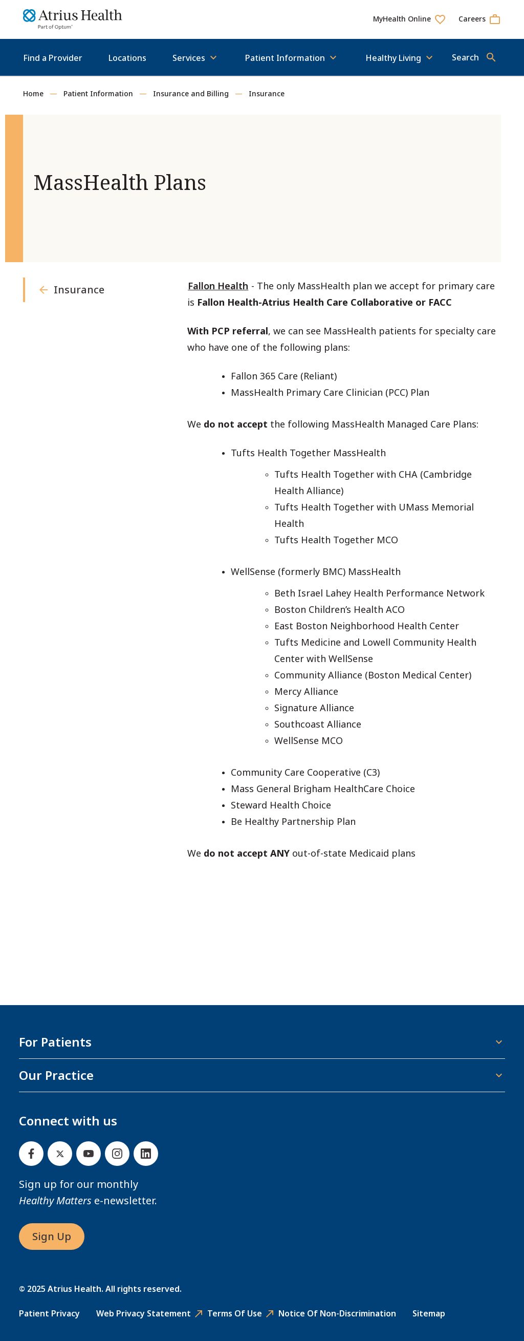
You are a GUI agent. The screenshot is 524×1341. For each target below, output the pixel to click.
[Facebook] (31, 1153)
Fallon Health (218, 286)
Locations (127, 57)
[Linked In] (146, 1153)
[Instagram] (117, 1153)
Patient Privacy (49, 1313)
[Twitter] (60, 1153)
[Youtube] (88, 1153)
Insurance (267, 93)
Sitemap (428, 1313)
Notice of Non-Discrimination (337, 1313)
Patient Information (98, 93)
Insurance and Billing (191, 93)
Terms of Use (234, 1313)
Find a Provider (52, 57)
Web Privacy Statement (143, 1313)
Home (33, 93)
